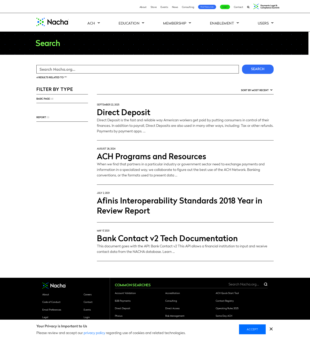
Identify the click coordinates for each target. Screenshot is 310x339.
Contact (238, 6)
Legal (45, 317)
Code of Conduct (51, 301)
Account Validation (125, 293)
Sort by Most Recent (255, 90)
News (175, 6)
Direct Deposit (123, 111)
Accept (252, 329)
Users (263, 23)
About (143, 6)
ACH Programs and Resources (151, 156)
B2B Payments (122, 300)
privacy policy (94, 332)
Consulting (188, 6)
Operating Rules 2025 (227, 308)
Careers (88, 294)
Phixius (118, 315)
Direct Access (172, 308)
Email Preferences (51, 309)
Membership (174, 23)
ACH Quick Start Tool (227, 293)
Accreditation (172, 293)
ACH (91, 23)
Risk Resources (207, 6)
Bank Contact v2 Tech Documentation (167, 238)
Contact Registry (225, 300)
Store (154, 6)
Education (129, 23)
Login (225, 6)
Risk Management (174, 315)
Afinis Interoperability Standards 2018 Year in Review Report (179, 205)
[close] (271, 329)
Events (164, 6)
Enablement (222, 23)
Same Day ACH (224, 315)
